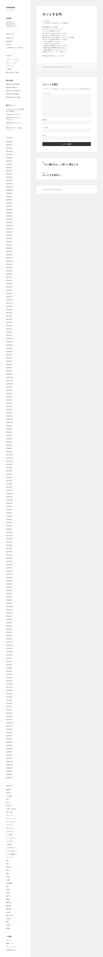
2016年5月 (9, 516)
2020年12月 (9, 338)
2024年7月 (9, 200)
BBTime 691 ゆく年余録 (13, 97)
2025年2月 (9, 177)
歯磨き (8, 899)
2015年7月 (9, 548)
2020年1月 (9, 374)
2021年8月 (9, 313)
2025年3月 (9, 174)
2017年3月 (9, 484)
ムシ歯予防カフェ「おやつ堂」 (15, 48)
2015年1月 (9, 568)
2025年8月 (9, 158)
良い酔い (8, 919)
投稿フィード (10, 943)
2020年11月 (9, 342)
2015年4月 (9, 558)
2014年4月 (9, 594)
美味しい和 (9, 915)
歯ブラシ (8, 896)
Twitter (8, 44)
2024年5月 (9, 206)
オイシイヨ (9, 815)
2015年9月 (9, 542)
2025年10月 (9, 154)
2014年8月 (9, 584)
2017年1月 (9, 490)
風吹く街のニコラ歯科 (12, 72)
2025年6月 (9, 164)
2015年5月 (9, 555)
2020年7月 (9, 355)
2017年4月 (9, 481)
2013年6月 (9, 626)
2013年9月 (9, 616)
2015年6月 (9, 552)
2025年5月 (9, 167)
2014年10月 (9, 577)
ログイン (8, 940)
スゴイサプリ (10, 831)
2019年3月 (9, 406)
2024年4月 (9, 209)
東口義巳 (11, 111)
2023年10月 (9, 229)
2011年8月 (9, 697)
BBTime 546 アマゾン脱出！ (14, 128)
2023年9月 (9, 232)
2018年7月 (9, 432)
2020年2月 (9, 371)
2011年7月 (9, 700)
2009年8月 (9, 774)
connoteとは (10, 38)
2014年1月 (9, 603)
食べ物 (8, 925)
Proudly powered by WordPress (52, 189)
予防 (7, 860)
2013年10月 (9, 613)
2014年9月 (9, 581)
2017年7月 (9, 471)
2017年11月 (9, 458)
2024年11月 (9, 187)
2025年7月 (9, 161)
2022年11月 (9, 264)
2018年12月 (9, 416)
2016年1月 (9, 529)
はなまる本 (9, 812)
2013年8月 (9, 619)
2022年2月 (9, 293)
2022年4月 (9, 287)
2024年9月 (9, 193)
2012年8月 (9, 658)
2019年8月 (9, 390)
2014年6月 (9, 587)
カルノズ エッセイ (12, 63)
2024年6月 (9, 203)
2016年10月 (9, 500)
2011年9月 (9, 694)
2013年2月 (9, 639)
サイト (44, 135)
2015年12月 (9, 532)
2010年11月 (9, 726)
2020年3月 (9, 368)
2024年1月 (9, 219)
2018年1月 (9, 451)
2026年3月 (9, 145)
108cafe (8, 789)
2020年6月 (9, 358)
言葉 (7, 922)
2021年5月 (9, 322)
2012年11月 (9, 648)
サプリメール (10, 66)
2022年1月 (9, 297)
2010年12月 (9, 723)
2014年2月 (9, 600)
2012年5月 (9, 668)
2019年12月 (9, 377)
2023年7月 (9, 238)
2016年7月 (9, 510)
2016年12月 (9, 493)
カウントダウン (10, 822)
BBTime (8, 793)
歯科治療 (8, 909)
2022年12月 (9, 261)
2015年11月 (9, 535)
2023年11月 (9, 225)
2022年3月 (9, 290)
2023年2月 (9, 255)
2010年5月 (9, 745)
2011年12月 (9, 684)
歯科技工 (8, 906)
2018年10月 (9, 422)
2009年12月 (9, 761)
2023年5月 (9, 245)
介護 (7, 870)
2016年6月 (9, 513)
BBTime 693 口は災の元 (13, 91)
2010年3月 (9, 752)
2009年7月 (9, 778)
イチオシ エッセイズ (12, 59)
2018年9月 (9, 426)
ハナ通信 (8, 69)
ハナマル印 (9, 841)
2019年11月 (9, 380)
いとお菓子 (9, 796)
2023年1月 (9, 258)
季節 (7, 886)
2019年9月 (9, 387)
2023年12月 (9, 222)
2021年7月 (9, 316)
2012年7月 (9, 661)
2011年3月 (9, 713)
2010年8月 (9, 736)
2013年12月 (9, 606)
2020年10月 (9, 345)
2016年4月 (9, 519)
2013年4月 (9, 632)
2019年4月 (9, 403)
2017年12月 (9, 455)
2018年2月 (9, 448)
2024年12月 (9, 184)
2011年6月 (9, 703)
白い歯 (8, 912)
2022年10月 (9, 267)
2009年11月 (9, 765)
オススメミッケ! (11, 818)
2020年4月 (9, 364)
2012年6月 (9, 665)
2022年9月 (9, 271)
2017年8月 (9, 468)
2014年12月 (9, 571)
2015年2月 (9, 564)
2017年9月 (9, 464)
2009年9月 (9, 771)
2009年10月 (9, 768)
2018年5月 (9, 439)
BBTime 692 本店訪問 (12, 94)
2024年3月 (9, 213)
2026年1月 (9, 148)
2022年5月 (9, 284)
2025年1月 (9, 180)
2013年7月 (9, 623)
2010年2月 (9, 755)
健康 (7, 873)
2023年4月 (9, 248)
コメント (45, 93)
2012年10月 (9, 652)
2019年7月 (9, 393)
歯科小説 (8, 902)
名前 (44, 120)
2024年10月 (9, 190)
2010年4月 (9, 748)
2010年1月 (9, 758)
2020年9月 (9, 348)
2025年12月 (9, 151)
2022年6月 (9, 280)
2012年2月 (9, 677)
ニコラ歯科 (9, 835)
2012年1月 (9, 681)
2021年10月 (9, 306)
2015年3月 (9, 561)
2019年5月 (9, 400)
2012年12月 (9, 645)
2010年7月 (9, 739)
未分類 (8, 889)
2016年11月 (9, 497)
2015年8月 (9, 545)
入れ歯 (8, 877)
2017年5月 (9, 477)
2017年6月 (9, 474)
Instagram (9, 41)
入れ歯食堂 (9, 883)
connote (10, 7)
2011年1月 (9, 719)
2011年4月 (9, 710)
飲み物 (8, 928)
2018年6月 (9, 435)
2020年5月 (9, 361)
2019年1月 (9, 413)
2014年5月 (9, 590)
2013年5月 (9, 629)
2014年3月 (9, 597)
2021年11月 (9, 303)
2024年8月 (9, 196)
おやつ (8, 799)
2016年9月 (9, 503)
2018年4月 (9, 442)
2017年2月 (9, 487)
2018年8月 (9, 429)
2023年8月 (9, 235)
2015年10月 (9, 539)
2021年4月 (9, 326)
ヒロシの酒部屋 (10, 854)
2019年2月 (9, 410)
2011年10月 (9, 690)
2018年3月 (9, 445)
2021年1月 (9, 335)
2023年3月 (9, 251)
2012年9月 (9, 655)
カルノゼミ (9, 825)
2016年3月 (9, 522)
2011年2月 (9, 716)
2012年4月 (9, 671)
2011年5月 (9, 707)
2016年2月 (9, 526)
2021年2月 (9, 332)
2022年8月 (9, 274)
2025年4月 (9, 171)
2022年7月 (9, 277)
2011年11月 (9, 687)
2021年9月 (9, 309)
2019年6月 (9, 397)
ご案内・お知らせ (11, 809)
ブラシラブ (9, 857)
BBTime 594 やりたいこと (13, 117)
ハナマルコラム (10, 838)
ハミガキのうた (10, 848)
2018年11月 (9, 419)
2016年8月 (9, 506)
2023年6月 (9, 242)
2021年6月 (9, 319)
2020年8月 (9, 351)
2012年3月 (9, 674)
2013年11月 (9, 610)
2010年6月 (9, 742)
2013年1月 (9, 642)
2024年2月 (9, 216)
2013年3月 (9, 635)
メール (45, 127)
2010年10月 (9, 729)
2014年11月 (9, 574)
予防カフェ (9, 867)
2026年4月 (9, 142)
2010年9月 (9, 732)
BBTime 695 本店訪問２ (13, 84)
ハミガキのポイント (12, 851)
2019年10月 (9, 384)
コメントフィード (11, 947)
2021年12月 (9, 300)
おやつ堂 (8, 806)
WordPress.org (10, 950)
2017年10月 (9, 461)
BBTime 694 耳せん (12, 87)
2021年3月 (9, 329)
